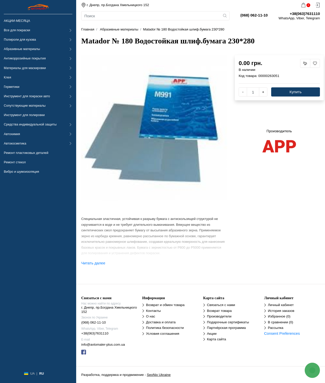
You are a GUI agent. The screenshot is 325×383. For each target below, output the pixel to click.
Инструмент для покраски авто (27, 96)
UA (32, 373)
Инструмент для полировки (24, 115)
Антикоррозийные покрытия (25, 58)
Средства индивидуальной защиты (30, 124)
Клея (7, 77)
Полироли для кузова (20, 39)
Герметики (11, 87)
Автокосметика (15, 143)
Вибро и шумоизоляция (21, 171)
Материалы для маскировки (25, 68)
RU (41, 373)
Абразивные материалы (22, 49)
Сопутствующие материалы (24, 105)
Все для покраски (17, 30)
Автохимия (12, 134)
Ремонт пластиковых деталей (26, 153)
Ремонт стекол (15, 162)
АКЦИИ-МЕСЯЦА (17, 21)
